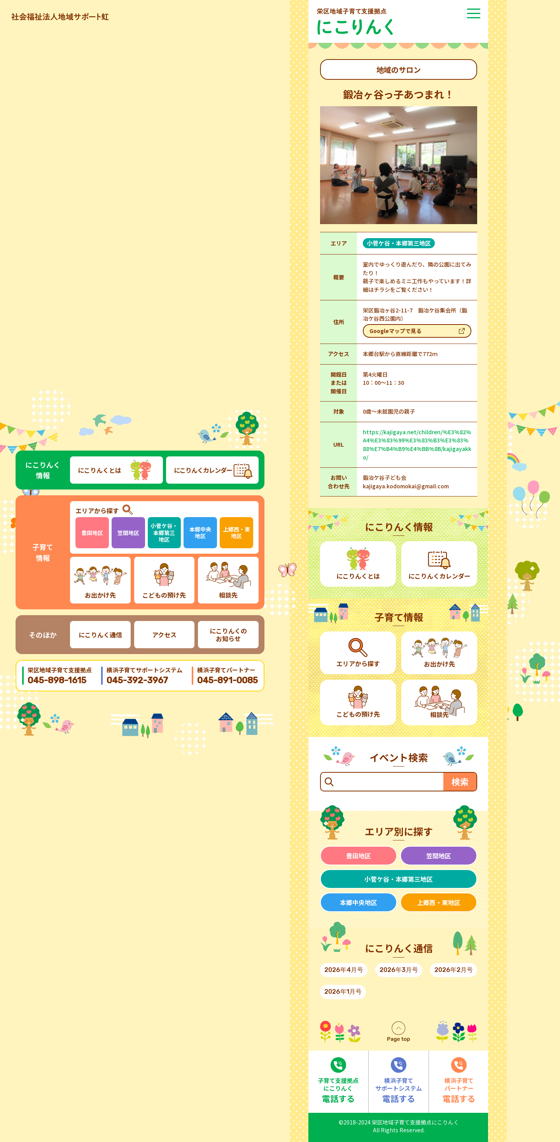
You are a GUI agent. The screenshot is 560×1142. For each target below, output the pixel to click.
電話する (338, 1080)
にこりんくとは (99, 470)
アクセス (164, 634)
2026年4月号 (343, 970)
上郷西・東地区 (236, 532)
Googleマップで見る (395, 331)
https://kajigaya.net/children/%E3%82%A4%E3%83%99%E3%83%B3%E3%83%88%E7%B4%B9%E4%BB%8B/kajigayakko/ (417, 444)
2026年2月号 (453, 970)
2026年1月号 (343, 991)
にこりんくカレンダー (203, 470)
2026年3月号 (399, 970)
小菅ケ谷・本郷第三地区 (164, 532)
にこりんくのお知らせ (228, 634)
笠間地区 (128, 533)
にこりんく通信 (100, 634)
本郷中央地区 (200, 532)
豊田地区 (92, 533)
